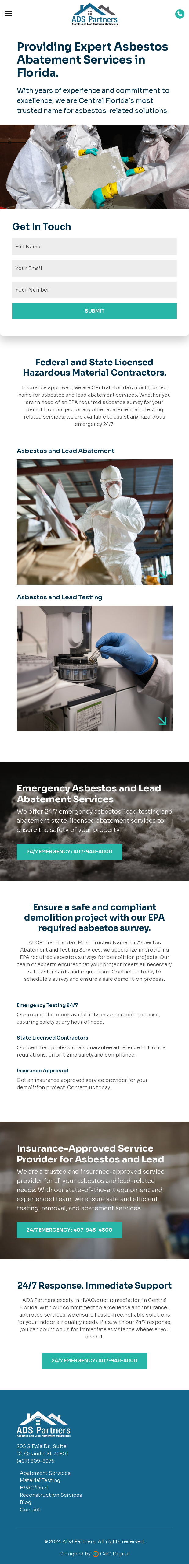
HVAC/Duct (34, 1488)
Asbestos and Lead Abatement (65, 451)
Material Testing (40, 1480)
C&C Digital (115, 1554)
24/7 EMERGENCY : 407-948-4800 (69, 851)
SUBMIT (94, 311)
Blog (25, 1502)
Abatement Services (45, 1473)
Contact (30, 1509)
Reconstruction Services (51, 1495)
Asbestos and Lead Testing (59, 597)
